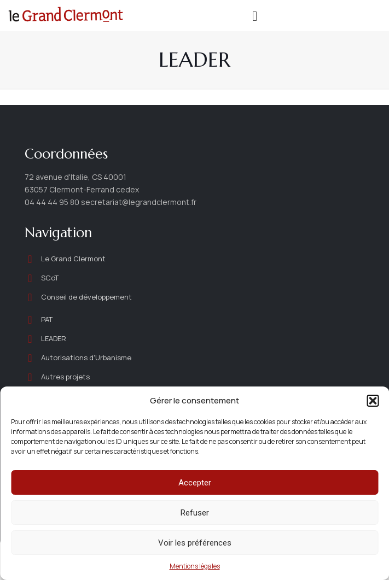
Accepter (194, 483)
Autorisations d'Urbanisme (86, 357)
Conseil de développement (87, 297)
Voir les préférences (194, 543)
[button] (372, 400)
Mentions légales (195, 566)
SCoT (50, 278)
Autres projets (65, 377)
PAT (47, 319)
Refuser (195, 513)
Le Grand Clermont (73, 258)
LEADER (53, 338)
